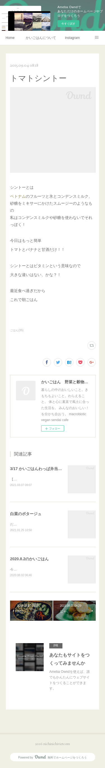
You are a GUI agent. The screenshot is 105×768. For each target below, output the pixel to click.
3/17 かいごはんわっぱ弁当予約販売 (42, 468)
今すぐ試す (68, 23)
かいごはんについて (41, 38)
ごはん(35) (17, 330)
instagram (72, 38)
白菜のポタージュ (25, 514)
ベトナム (18, 196)
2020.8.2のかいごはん (29, 559)
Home (10, 38)
